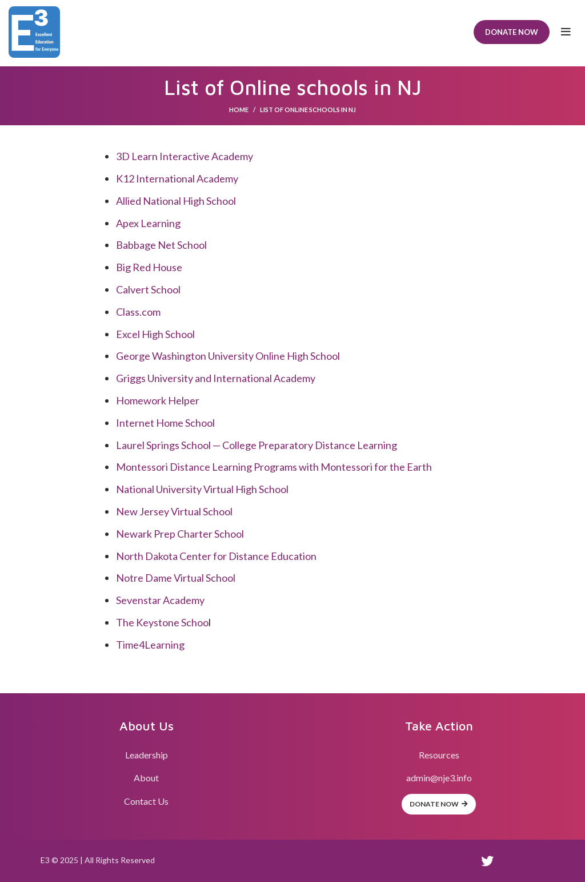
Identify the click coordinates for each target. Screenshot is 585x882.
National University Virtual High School (202, 489)
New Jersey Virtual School (174, 511)
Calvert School (148, 289)
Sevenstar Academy (160, 600)
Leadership (146, 754)
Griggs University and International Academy (215, 378)
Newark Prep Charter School (180, 533)
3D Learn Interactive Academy (184, 156)
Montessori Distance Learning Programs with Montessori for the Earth (274, 466)
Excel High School (155, 334)
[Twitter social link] (487, 861)
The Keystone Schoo (162, 622)
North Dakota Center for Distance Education (216, 556)
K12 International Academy (177, 178)
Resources (439, 754)
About (146, 777)
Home (239, 109)
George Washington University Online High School (228, 355)
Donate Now (511, 32)
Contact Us (146, 801)
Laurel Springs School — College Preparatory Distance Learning (256, 445)
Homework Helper (157, 400)
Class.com (138, 311)
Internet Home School (165, 422)
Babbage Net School (161, 245)
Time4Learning (150, 644)
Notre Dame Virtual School (175, 577)
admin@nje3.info (439, 777)
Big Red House (149, 267)
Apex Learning (148, 223)
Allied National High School (176, 200)
